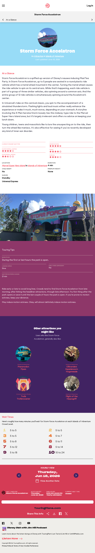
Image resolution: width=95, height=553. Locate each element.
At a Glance (11, 20)
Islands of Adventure (55, 56)
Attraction (38, 56)
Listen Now (13, 539)
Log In (90, 5)
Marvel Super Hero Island (13, 165)
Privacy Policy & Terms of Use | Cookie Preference (20, 546)
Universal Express (10, 181)
